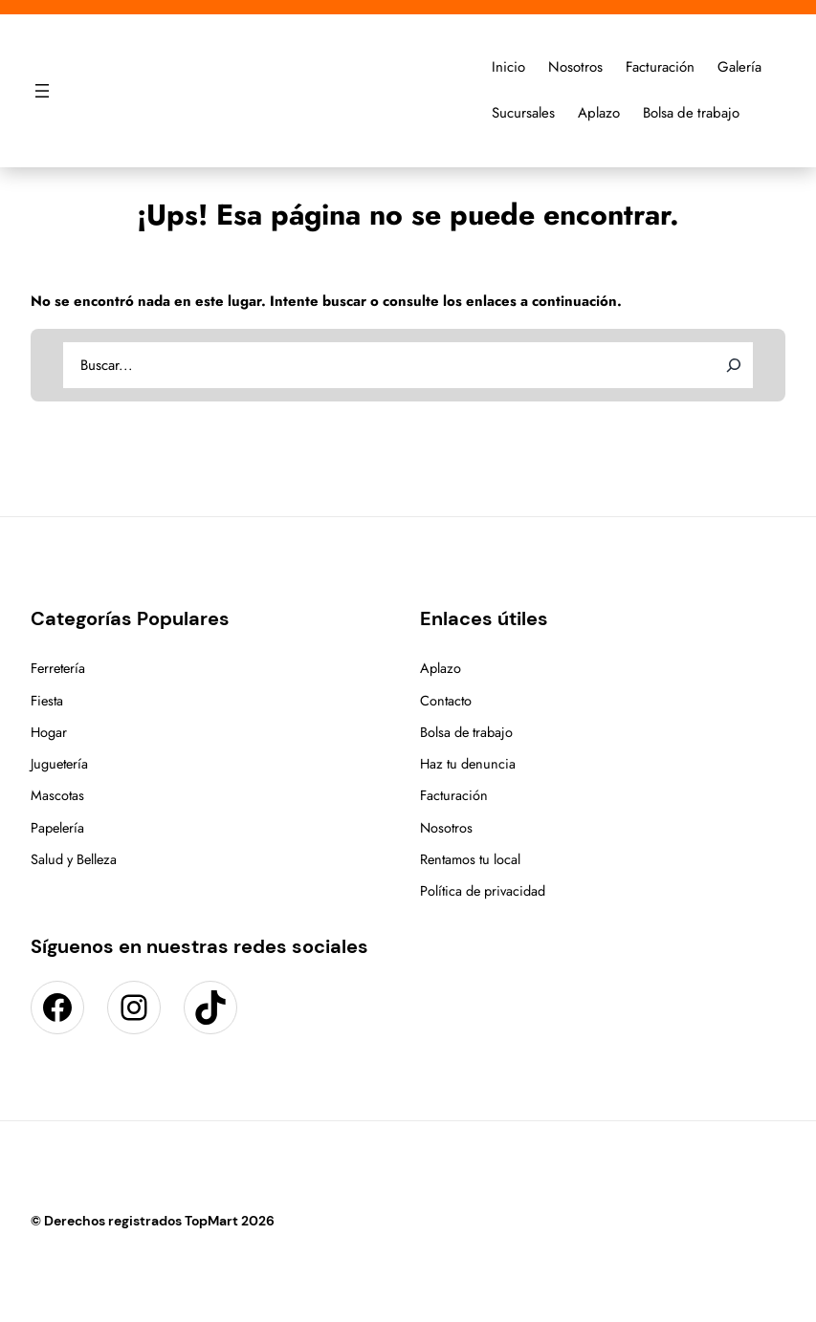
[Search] (734, 365)
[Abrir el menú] (42, 90)
